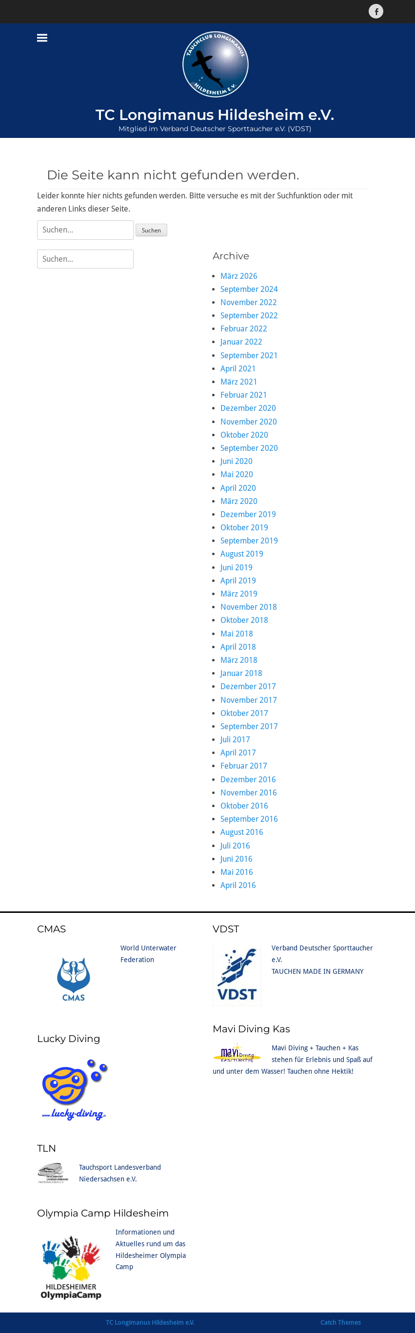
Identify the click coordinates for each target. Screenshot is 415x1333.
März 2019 (238, 594)
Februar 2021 (243, 395)
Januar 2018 (241, 673)
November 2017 (248, 700)
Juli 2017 (235, 739)
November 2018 (248, 607)
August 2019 (241, 554)
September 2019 (249, 540)
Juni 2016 (236, 859)
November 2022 (248, 302)
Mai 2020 (236, 474)
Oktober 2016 (244, 806)
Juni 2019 (236, 567)
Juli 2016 (235, 845)
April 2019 (238, 580)
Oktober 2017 (244, 713)
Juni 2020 (236, 461)
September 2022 (249, 315)
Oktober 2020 (244, 435)
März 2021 (238, 381)
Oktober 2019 (244, 527)
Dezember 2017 (248, 686)
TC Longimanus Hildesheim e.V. (215, 115)
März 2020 (238, 501)
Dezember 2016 (248, 779)
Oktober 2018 (244, 620)
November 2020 (248, 421)
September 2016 (249, 819)
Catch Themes (340, 1322)
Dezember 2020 (248, 408)
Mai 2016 (236, 872)
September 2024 (249, 289)
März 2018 (238, 660)
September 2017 (249, 726)
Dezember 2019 (248, 514)
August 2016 (241, 832)
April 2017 (238, 752)
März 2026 (238, 276)
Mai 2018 (236, 633)
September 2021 (249, 355)
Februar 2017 (243, 766)
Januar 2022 (241, 342)
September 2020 (249, 448)
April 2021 (238, 368)
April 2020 (238, 488)
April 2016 (238, 885)
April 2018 (238, 647)
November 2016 (248, 792)
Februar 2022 (243, 328)
